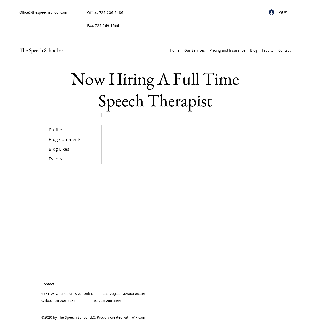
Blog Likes (59, 149)
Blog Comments (65, 139)
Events (55, 159)
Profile (55, 130)
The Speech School (41, 50)
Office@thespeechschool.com (43, 12)
